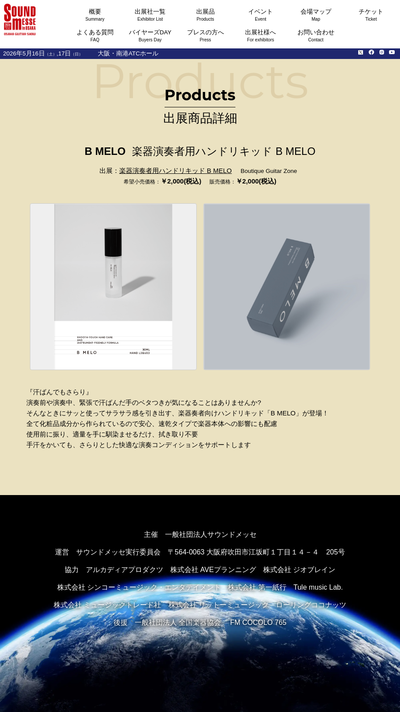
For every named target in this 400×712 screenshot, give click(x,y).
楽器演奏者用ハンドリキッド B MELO (175, 170)
